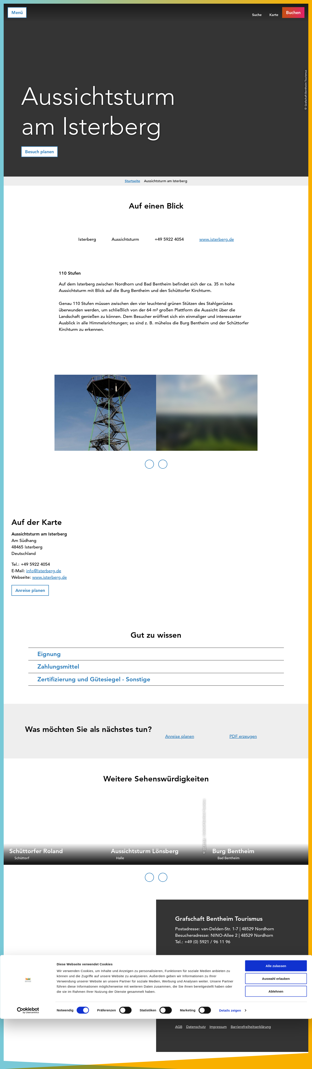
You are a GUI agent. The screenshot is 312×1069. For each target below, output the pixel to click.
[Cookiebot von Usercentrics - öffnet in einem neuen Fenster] (28, 1060)
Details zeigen (230, 1060)
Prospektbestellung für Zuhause (223, 1002)
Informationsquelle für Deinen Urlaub (227, 983)
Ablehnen (276, 1041)
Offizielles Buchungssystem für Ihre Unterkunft (234, 993)
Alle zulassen (276, 1016)
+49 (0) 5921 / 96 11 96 (207, 942)
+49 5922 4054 (169, 239)
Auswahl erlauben (276, 1029)
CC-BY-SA (204, 844)
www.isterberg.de (216, 239)
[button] (39, 151)
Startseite (132, 181)
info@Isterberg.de (43, 571)
